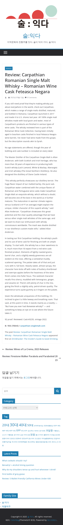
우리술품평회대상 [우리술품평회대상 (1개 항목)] (47, 438)
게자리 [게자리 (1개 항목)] (36, 431)
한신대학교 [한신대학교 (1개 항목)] (31, 442)
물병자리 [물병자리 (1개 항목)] (47, 435)
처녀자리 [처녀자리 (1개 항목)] (15, 442)
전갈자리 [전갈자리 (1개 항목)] (57, 438)
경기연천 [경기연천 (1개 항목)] (42, 431)
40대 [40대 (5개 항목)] (23, 424)
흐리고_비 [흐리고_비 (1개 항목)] (55, 442)
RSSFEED (8, 68)
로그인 (26, 377)
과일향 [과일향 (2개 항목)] (49, 430)
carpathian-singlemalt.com (32, 325)
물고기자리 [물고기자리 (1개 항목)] (39, 435)
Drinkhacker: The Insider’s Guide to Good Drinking (35, 339)
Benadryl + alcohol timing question (18, 465)
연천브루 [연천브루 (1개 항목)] (25, 438)
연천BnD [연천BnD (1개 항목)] (18, 438)
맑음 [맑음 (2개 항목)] (32, 434)
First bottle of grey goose (13, 474)
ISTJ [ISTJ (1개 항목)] (22, 431)
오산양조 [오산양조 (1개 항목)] (38, 438)
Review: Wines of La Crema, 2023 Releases (25, 349)
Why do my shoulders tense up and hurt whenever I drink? (29, 469)
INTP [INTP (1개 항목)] (11, 431)
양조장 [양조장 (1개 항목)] (12, 438)
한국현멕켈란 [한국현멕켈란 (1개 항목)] (22, 442)
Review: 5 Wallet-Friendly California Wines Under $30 (26, 478)
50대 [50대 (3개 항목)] (30, 425)
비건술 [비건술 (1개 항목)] (52, 435)
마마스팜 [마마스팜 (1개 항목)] (27, 435)
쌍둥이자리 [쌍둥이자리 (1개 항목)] (6, 438)
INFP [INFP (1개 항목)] (3, 431)
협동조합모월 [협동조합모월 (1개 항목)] (40, 442)
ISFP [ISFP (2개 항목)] (18, 430)
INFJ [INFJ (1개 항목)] (59, 426)
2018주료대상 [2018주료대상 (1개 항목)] (38, 426)
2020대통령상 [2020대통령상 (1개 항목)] (48, 426)
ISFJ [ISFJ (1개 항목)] (14, 431)
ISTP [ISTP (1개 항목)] (25, 431)
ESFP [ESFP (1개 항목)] (55, 426)
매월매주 (6, 506)
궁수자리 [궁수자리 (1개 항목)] (17, 435)
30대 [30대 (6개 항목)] (14, 424)
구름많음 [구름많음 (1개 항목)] (10, 435)
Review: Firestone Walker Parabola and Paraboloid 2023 (31, 358)
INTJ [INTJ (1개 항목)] (7, 431)
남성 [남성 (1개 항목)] (21, 435)
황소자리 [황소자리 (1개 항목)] (48, 442)
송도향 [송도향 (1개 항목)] (57, 435)
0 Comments (31, 97)
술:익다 (31, 35)
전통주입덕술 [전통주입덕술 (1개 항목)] (6, 442)
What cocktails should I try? (14, 460)
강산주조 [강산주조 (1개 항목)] (31, 431)
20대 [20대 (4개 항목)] (5, 425)
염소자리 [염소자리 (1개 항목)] (31, 438)
